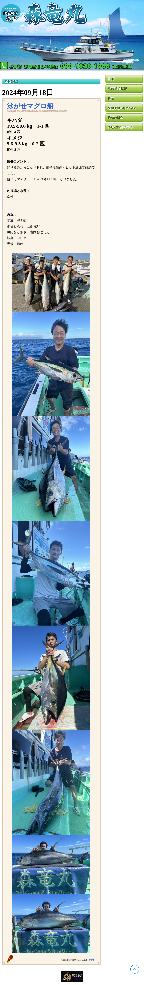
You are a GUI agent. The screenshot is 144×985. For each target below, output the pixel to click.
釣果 (91, 960)
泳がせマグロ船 (30, 106)
